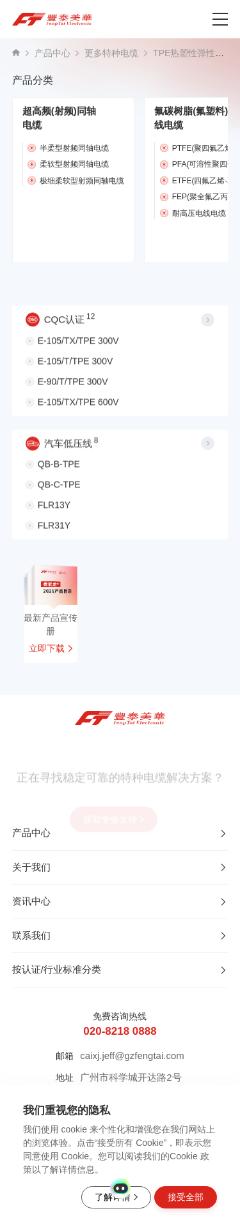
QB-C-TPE (59, 492)
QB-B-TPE (59, 472)
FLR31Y (54, 533)
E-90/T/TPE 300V (73, 386)
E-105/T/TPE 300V (75, 366)
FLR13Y (54, 513)
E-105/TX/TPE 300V (78, 345)
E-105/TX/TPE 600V (78, 407)
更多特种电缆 (111, 53)
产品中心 (52, 53)
